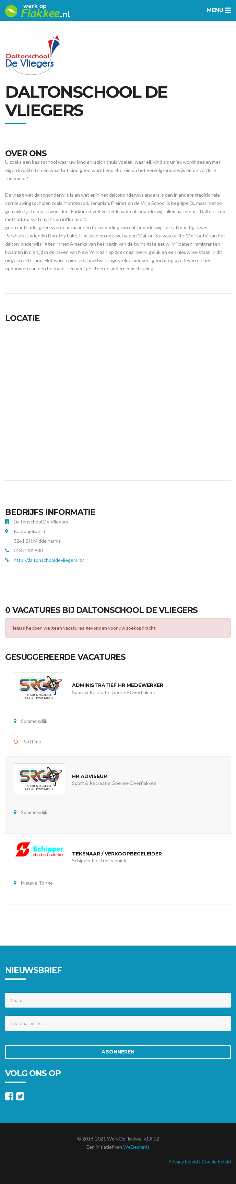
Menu (219, 10)
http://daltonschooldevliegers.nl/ (49, 560)
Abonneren (118, 1052)
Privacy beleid (183, 1161)
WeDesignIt (136, 1147)
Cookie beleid (216, 1161)
